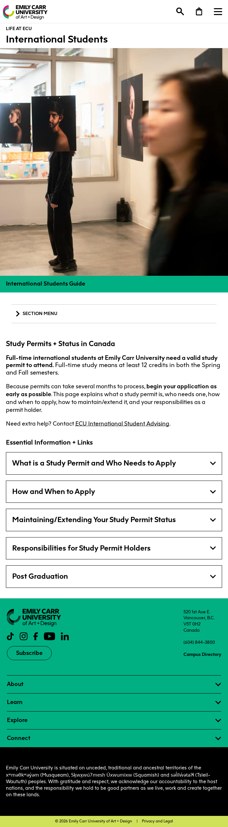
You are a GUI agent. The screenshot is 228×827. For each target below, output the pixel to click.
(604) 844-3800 (199, 642)
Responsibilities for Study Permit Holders (81, 548)
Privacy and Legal (157, 821)
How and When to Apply (53, 491)
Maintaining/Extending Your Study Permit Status (94, 519)
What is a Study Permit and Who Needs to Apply (94, 463)
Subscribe (29, 653)
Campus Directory (202, 654)
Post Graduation (40, 576)
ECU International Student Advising (122, 423)
